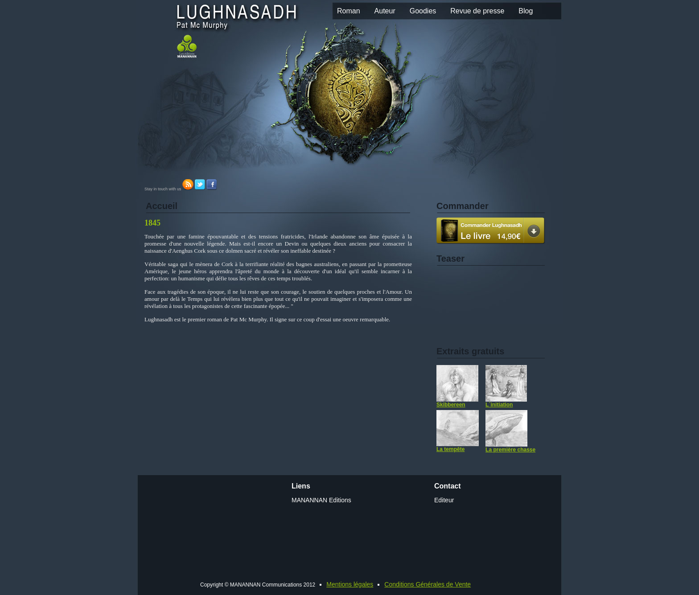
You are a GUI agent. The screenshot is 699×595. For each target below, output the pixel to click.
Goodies (423, 11)
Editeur (444, 500)
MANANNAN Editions (321, 500)
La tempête (457, 431)
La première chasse (510, 431)
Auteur (384, 11)
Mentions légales (349, 584)
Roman (348, 11)
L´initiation (506, 386)
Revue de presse (477, 11)
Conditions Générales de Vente (427, 584)
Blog (525, 11)
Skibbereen (457, 386)
